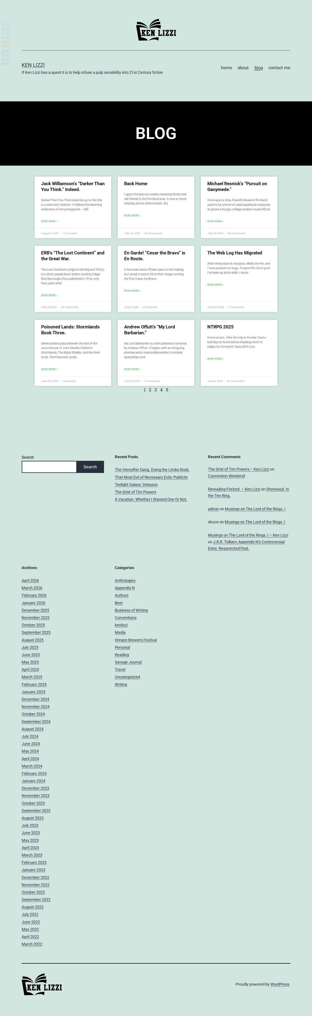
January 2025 (33, 692)
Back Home (135, 183)
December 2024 (35, 699)
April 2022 (30, 936)
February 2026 (34, 595)
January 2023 (33, 870)
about (243, 67)
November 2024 (35, 706)
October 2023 (33, 803)
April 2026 (30, 580)
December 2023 (35, 788)
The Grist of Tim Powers (135, 492)
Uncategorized (127, 677)
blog (259, 67)
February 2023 (34, 862)
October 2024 (33, 714)
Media (120, 632)
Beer (119, 603)
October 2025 (33, 625)
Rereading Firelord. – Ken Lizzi (234, 489)
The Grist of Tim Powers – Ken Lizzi (238, 469)
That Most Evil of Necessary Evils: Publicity (151, 477)
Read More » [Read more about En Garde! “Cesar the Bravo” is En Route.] (132, 290)
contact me (279, 67)
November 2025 (35, 617)
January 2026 (33, 603)
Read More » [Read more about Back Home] (132, 215)
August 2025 (33, 640)
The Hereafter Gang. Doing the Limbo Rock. (152, 469)
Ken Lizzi (33, 65)
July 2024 (30, 736)
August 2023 (33, 818)
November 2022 (35, 885)
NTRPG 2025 (220, 326)
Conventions (125, 617)
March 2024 (32, 766)
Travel (120, 669)
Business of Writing (131, 610)
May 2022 (30, 929)
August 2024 (33, 729)
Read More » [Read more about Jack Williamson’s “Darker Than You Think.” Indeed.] (49, 221)
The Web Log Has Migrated (234, 252)
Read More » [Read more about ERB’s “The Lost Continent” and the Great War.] (49, 295)
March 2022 (32, 944)
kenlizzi (121, 625)
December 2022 (35, 877)
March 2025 (32, 677)
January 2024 (33, 781)
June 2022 (31, 922)
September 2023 (36, 810)
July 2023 (30, 825)
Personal (122, 647)
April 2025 (30, 669)
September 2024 (36, 721)
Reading (122, 654)
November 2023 (35, 795)
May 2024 (30, 751)
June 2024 (31, 743)
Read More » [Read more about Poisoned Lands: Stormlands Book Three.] (49, 369)
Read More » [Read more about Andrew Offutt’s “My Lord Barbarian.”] (132, 369)
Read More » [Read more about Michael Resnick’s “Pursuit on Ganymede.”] (215, 221)
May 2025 (30, 662)
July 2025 (30, 647)
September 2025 (36, 632)
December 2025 (35, 610)
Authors (121, 595)
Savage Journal (128, 662)
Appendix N (125, 588)
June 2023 (31, 832)
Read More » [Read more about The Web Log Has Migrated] (215, 284)
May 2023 (30, 840)
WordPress (279, 984)
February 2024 (34, 773)
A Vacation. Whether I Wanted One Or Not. (151, 499)
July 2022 (30, 914)
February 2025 (34, 684)
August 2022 (33, 907)
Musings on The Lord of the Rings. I (255, 509)
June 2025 (31, 654)
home (226, 67)
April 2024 (30, 758)
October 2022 (33, 892)
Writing (121, 684)
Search (28, 457)
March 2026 (32, 588)
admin (213, 509)
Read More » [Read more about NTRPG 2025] (215, 358)
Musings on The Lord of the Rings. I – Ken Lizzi (248, 535)
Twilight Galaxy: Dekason (136, 484)
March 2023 (32, 855)
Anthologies (125, 580)
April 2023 (30, 847)
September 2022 (36, 899)
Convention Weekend (226, 476)
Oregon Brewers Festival (136, 640)
